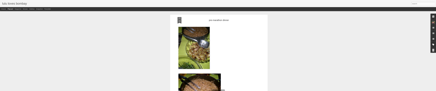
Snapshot (39, 9)
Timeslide (47, 9)
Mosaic (25, 9)
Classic (3, 9)
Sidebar (32, 9)
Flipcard (10, 9)
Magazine (18, 9)
